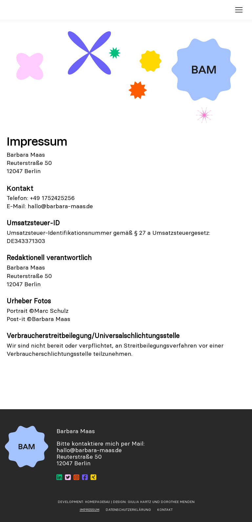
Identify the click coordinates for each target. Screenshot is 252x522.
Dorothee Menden (178, 502)
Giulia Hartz (140, 502)
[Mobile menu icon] (238, 9)
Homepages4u (97, 502)
